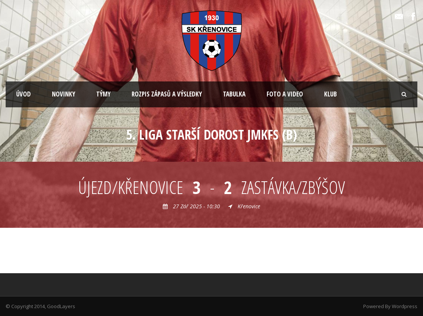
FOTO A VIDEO (285, 94)
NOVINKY (63, 94)
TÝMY (103, 94)
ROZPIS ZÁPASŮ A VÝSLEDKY (167, 94)
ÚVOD (23, 94)
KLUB (330, 94)
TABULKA (234, 94)
